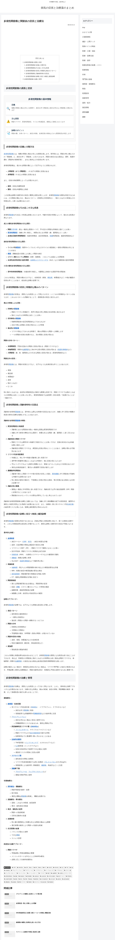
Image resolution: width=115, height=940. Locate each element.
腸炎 (30, 879)
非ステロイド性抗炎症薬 (39, 882)
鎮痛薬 (10, 704)
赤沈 (29, 542)
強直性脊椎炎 (63, 350)
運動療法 (7, 882)
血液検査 (11, 539)
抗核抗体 (15, 555)
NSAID (49, 868)
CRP (24, 542)
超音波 (58, 879)
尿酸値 (14, 558)
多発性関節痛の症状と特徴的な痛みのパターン (41, 71)
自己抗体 (52, 879)
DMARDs (34, 727)
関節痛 (56, 196)
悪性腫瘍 (55, 474)
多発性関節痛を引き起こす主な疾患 (37, 68)
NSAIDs (34, 708)
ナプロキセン (59, 871)
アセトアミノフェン (19, 717)
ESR (26, 868)
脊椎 (25, 879)
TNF (66, 868)
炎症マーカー (61, 877)
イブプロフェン (38, 871)
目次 (37, 58)
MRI (35, 868)
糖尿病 (43, 766)
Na (40, 868)
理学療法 (11, 787)
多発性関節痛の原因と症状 (33, 62)
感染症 (18, 248)
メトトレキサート (22, 730)
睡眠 (18, 836)
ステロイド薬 (16, 756)
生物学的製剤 (16, 740)
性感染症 (21, 877)
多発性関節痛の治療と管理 (33, 80)
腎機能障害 (37, 714)
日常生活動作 (51, 877)
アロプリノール (21, 772)
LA (31, 868)
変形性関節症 (12, 233)
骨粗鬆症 (50, 882)
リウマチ (14, 230)
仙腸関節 (25, 350)
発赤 (20, 879)
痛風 (9, 254)
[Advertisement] (40, 39)
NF (44, 868)
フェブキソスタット (35, 772)
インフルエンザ (48, 871)
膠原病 (36, 879)
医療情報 (7, 868)
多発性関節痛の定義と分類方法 (36, 65)
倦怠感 (49, 278)
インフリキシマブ (31, 743)
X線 (71, 868)
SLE (61, 868)
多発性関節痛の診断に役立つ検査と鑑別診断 (40, 77)
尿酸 (18, 587)
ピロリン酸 (67, 871)
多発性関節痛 (8, 154)
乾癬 (51, 236)
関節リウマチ (21, 882)
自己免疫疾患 (35, 733)
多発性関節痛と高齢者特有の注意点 (37, 74)
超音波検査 (16, 574)
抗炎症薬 (70, 505)
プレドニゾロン (50, 762)
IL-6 (17, 746)
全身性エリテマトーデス (39, 261)
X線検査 (15, 568)
